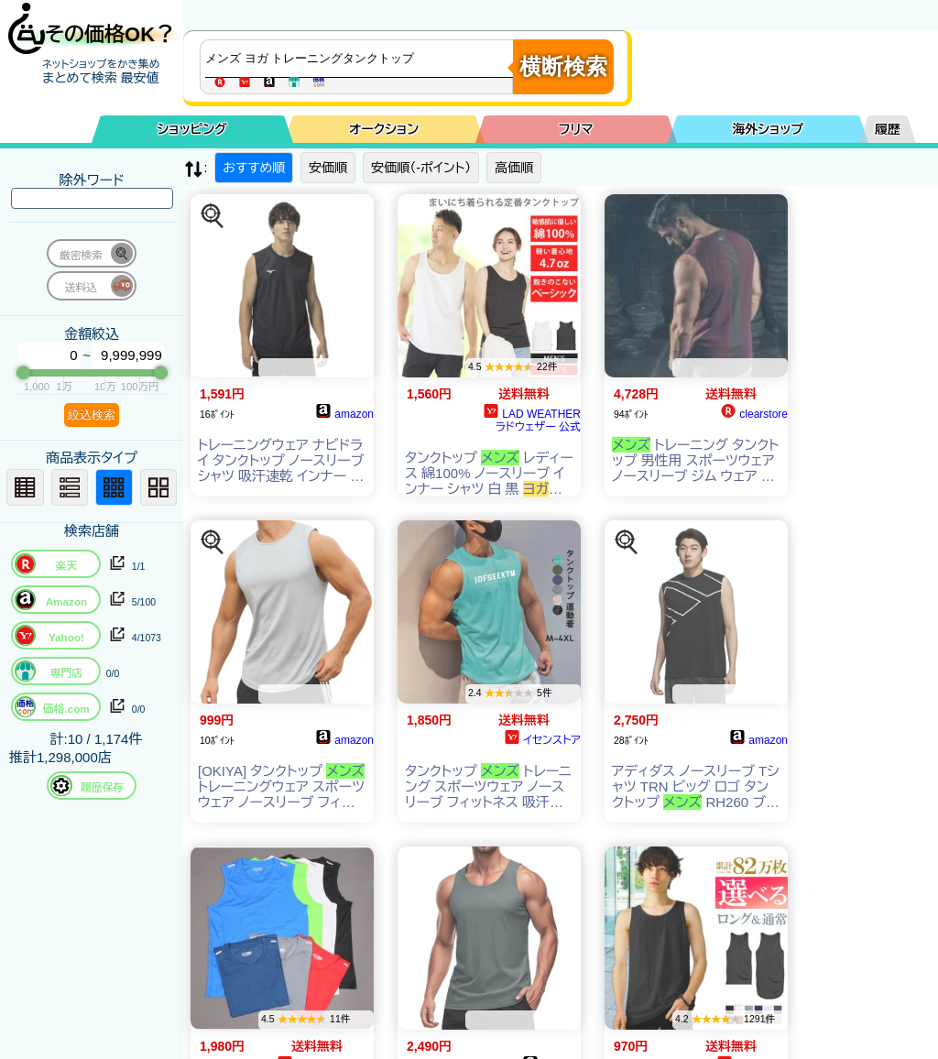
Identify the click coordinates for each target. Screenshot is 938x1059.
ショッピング (192, 129)
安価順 (328, 167)
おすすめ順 (254, 167)
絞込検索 (91, 414)
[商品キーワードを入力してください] (361, 58)
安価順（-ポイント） (421, 167)
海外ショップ (767, 129)
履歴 (887, 129)
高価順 (514, 167)
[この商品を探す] (212, 216)
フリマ (576, 129)
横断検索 (563, 66)
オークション (384, 129)
